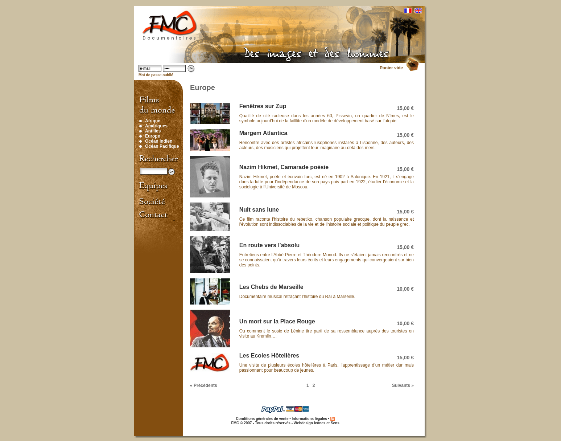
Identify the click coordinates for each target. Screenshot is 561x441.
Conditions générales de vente (262, 419)
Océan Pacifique (162, 146)
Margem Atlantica (263, 133)
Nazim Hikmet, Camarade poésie (284, 167)
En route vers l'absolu (269, 245)
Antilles (153, 131)
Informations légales (309, 419)
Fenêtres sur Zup (262, 106)
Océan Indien (158, 141)
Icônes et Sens (326, 423)
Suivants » (403, 385)
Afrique (152, 120)
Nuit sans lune (259, 210)
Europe (152, 136)
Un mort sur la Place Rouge (277, 321)
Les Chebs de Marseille (271, 287)
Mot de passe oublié (156, 75)
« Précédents (203, 385)
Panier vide (391, 67)
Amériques (156, 125)
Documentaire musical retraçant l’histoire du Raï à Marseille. (297, 296)
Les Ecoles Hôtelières (269, 355)
